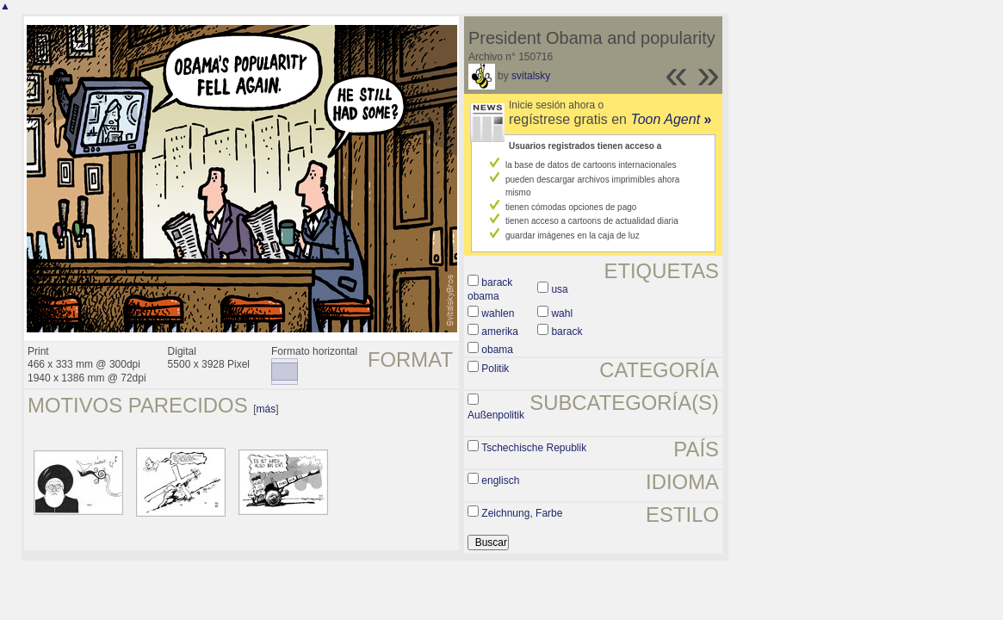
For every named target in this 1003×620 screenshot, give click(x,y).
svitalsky (530, 76)
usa (559, 289)
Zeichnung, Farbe (521, 513)
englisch (500, 480)
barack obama (489, 289)
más (266, 409)
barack (566, 332)
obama (497, 350)
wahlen (497, 313)
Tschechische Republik (533, 448)
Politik (495, 369)
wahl (562, 313)
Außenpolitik (495, 415)
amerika (499, 332)
